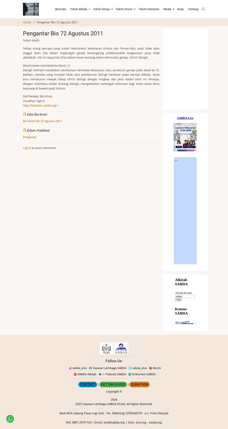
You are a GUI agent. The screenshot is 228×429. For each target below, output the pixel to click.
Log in (27, 148)
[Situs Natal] (185, 69)
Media (167, 9)
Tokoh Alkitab (78, 9)
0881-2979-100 (81, 422)
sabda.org (155, 422)
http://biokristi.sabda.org (39, 105)
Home (27, 22)
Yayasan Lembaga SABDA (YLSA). (104, 404)
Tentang (193, 9)
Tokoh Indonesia (148, 9)
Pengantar (30, 137)
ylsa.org (141, 422)
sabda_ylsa (78, 368)
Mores (155, 368)
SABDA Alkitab (85, 374)
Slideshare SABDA (142, 374)
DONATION (139, 384)
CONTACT (87, 384)
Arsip (180, 9)
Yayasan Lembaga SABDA (107, 368)
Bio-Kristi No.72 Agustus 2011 (42, 121)
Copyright (112, 391)
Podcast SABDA (112, 374)
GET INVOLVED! (113, 384)
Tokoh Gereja (101, 9)
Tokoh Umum (124, 9)
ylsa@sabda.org (114, 422)
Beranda (60, 9)
